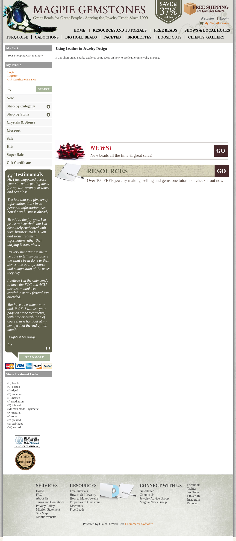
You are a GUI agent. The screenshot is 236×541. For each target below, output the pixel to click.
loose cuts (170, 37)
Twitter (191, 488)
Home (40, 491)
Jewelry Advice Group (154, 498)
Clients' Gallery (206, 37)
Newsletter (147, 491)
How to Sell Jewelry (83, 495)
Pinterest (192, 503)
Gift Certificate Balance (21, 79)
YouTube (193, 492)
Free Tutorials (79, 491)
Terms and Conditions (50, 502)
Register (207, 18)
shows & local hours (207, 30)
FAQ (39, 495)
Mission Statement (48, 509)
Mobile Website (46, 517)
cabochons (47, 37)
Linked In (193, 496)
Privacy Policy (45, 506)
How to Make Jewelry (84, 498)
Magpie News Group (153, 502)
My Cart (209, 23)
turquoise (17, 37)
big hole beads (81, 37)
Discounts (76, 506)
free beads (165, 30)
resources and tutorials (120, 30)
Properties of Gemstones (86, 502)
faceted (112, 37)
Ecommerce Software (139, 524)
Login (224, 18)
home (80, 30)
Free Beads (77, 509)
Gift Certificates (19, 163)
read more (34, 357)
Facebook (193, 485)
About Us (42, 498)
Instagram (193, 499)
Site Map (42, 513)
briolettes (139, 37)
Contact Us (147, 495)
